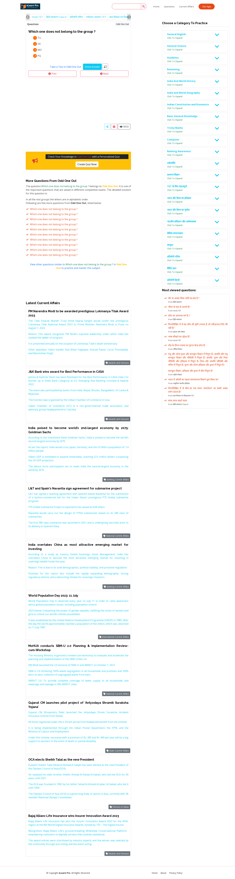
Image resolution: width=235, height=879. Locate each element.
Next (104, 73)
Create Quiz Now (87, 164)
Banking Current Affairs (116, 479)
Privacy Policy (175, 872)
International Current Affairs (114, 636)
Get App (206, 6)
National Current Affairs (116, 535)
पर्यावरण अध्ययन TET (96, 17)
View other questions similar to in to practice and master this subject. (78, 266)
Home (156, 6)
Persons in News (119, 806)
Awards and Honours (117, 362)
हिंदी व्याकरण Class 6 (56, 17)
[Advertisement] (78, 101)
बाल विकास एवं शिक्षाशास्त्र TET (123, 17)
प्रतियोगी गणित (76, 17)
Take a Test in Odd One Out (65, 66)
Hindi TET (37, 17)
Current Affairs (186, 6)
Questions (169, 6)
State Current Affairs (118, 750)
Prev (52, 73)
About (163, 872)
